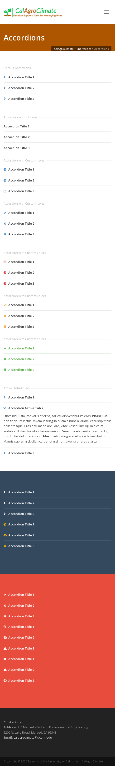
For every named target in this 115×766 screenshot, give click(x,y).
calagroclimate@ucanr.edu (33, 737)
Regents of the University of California (53, 761)
